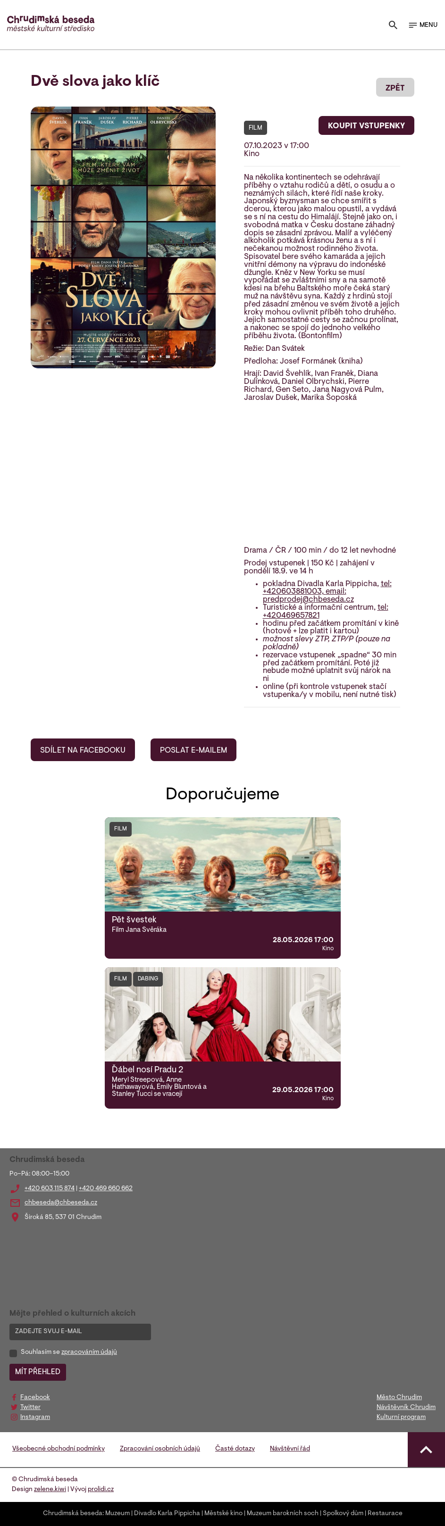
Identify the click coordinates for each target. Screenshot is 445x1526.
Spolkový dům (343, 1513)
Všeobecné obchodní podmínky (58, 1449)
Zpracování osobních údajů (160, 1449)
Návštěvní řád (290, 1449)
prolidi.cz (101, 1489)
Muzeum (117, 1513)
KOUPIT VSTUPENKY (366, 126)
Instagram (35, 1417)
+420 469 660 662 (106, 1189)
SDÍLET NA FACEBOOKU (83, 751)
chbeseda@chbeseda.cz (61, 1203)
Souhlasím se (69, 1352)
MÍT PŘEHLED (37, 1372)
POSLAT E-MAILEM (193, 751)
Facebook (35, 1397)
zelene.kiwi (50, 1489)
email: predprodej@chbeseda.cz (308, 596)
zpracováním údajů (89, 1352)
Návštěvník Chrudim (406, 1407)
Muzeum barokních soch (283, 1513)
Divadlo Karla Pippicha (167, 1513)
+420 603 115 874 (50, 1189)
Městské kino (223, 1513)
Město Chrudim (399, 1397)
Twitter (30, 1407)
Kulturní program (401, 1417)
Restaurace (385, 1513)
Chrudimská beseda (72, 1513)
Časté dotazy (235, 1449)
